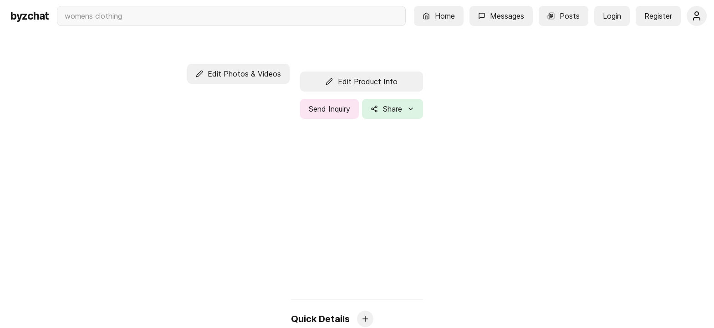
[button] (439, 16)
